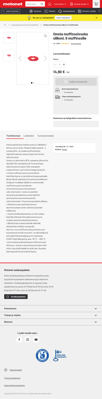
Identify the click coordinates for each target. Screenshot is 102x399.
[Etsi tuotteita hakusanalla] (41, 4)
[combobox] (32, 4)
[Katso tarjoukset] (63, 18)
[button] (20, 58)
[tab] (34, 11)
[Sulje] (96, 18)
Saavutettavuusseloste (14, 385)
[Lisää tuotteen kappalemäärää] (64, 64)
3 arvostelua (76, 43)
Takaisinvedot (15, 370)
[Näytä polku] (5, 25)
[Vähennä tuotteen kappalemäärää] (55, 64)
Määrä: (56, 59)
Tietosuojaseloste (12, 378)
